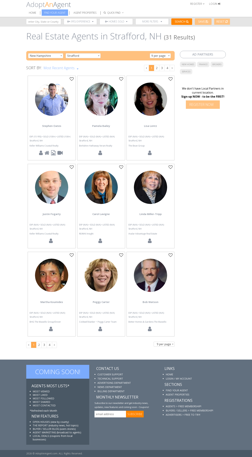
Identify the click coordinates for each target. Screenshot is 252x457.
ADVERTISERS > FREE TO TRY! (183, 414)
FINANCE (203, 64)
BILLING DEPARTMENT (111, 391)
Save (203, 21)
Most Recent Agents (61, 67)
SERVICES (186, 71)
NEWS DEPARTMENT (109, 387)
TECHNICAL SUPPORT (110, 378)
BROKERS (216, 64)
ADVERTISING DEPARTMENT (114, 382)
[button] (199, 3)
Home (32, 12)
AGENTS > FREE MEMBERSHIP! (183, 406)
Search (182, 21)
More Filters (152, 21)
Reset (222, 21)
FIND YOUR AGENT (177, 390)
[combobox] (45, 55)
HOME (169, 374)
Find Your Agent (54, 12)
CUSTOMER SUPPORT (110, 374)
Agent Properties (85, 12)
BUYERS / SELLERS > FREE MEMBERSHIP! (189, 410)
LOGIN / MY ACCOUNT (179, 378)
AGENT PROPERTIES (177, 394)
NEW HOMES (188, 64)
